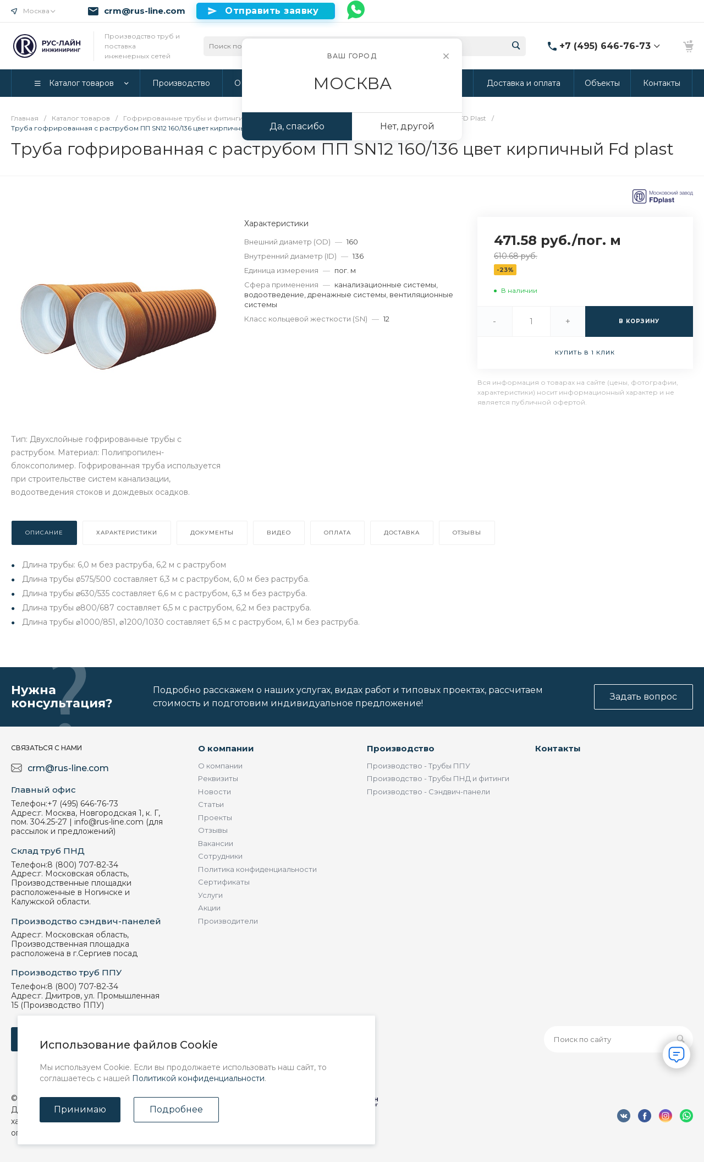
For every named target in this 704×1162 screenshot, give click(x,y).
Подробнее (176, 1109)
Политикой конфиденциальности (198, 1078)
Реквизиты (218, 778)
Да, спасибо (297, 126)
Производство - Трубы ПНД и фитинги (438, 778)
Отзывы (213, 830)
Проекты (215, 817)
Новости (214, 791)
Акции (209, 907)
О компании (226, 748)
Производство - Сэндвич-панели (428, 791)
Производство (401, 748)
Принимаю (80, 1109)
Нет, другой (407, 126)
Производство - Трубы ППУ (418, 765)
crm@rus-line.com (144, 11)
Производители (228, 920)
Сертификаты (224, 881)
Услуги (210, 895)
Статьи (211, 804)
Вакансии (215, 843)
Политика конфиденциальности (257, 869)
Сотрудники (220, 856)
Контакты (558, 748)
